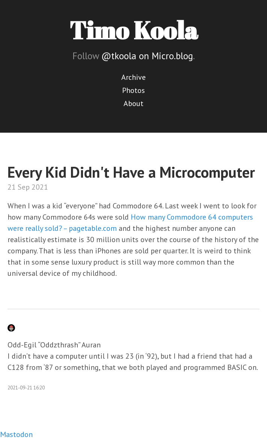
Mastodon (16, 434)
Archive (133, 77)
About (133, 103)
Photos (133, 90)
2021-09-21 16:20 (26, 388)
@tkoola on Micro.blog (147, 56)
